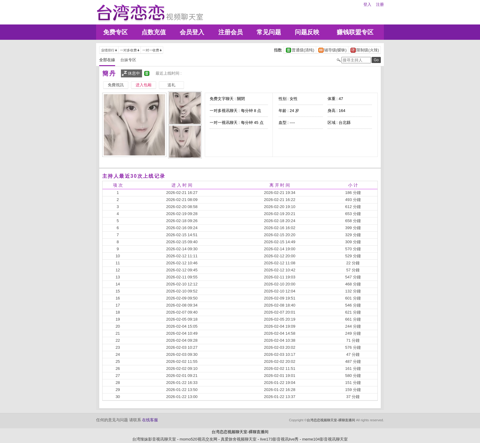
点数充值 (153, 32)
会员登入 (192, 32)
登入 (367, 4)
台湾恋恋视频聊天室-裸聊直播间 (331, 420)
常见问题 (269, 32)
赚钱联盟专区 (355, 32)
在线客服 (150, 420)
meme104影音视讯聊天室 (325, 439)
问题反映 (307, 32)
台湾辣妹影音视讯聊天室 (154, 439)
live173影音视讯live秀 (279, 439)
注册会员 (230, 32)
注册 (380, 4)
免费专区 (115, 32)
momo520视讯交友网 (198, 439)
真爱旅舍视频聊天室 (239, 439)
